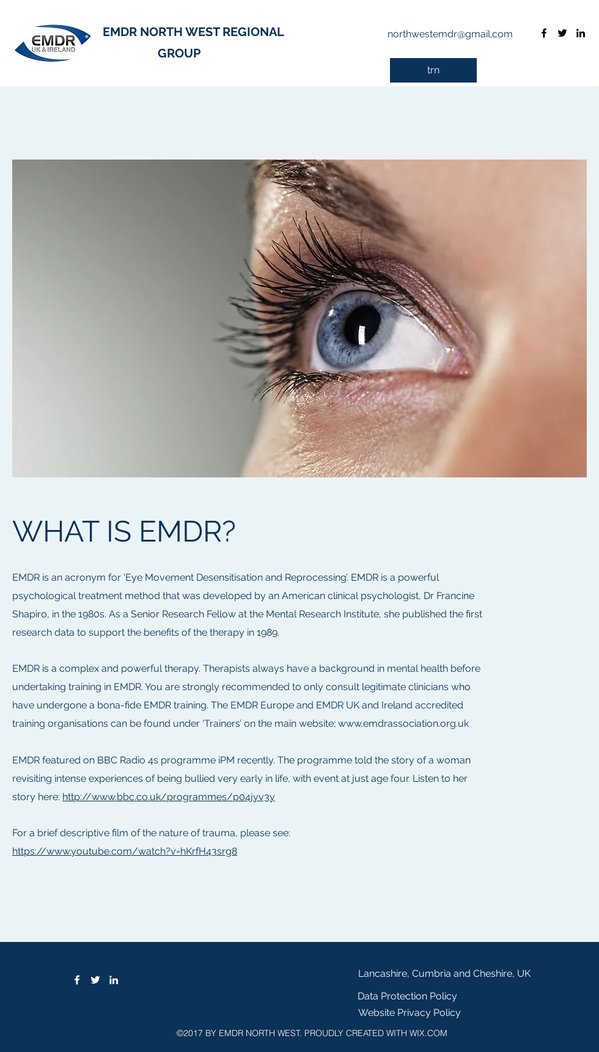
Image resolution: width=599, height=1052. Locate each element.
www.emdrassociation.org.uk (403, 723)
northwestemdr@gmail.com (450, 34)
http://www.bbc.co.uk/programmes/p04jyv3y (168, 797)
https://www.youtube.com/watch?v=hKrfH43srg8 (124, 851)
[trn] (433, 70)
